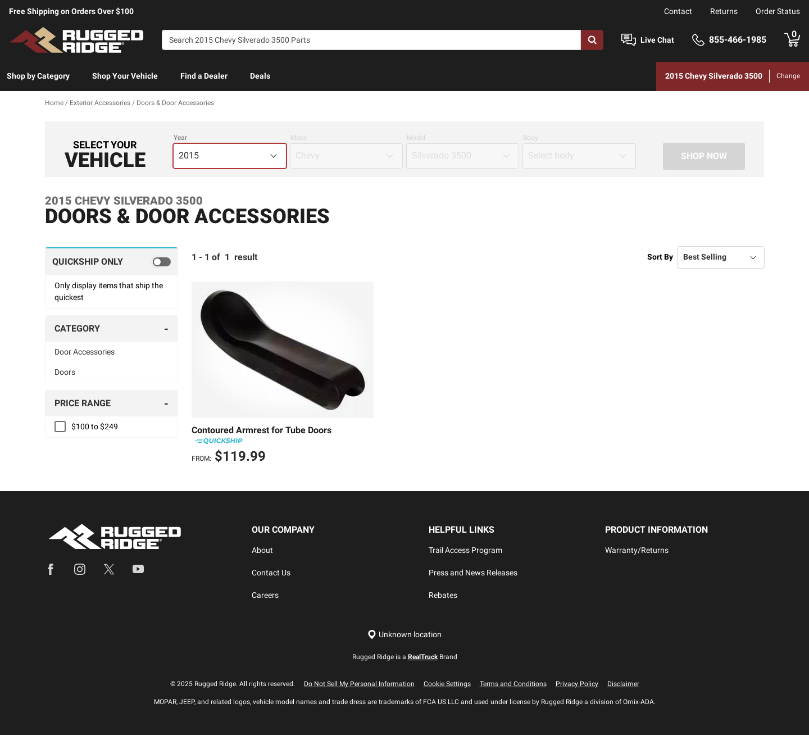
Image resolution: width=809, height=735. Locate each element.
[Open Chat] (628, 40)
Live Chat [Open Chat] (657, 40)
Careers (265, 595)
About (262, 550)
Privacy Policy (577, 684)
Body (530, 138)
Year (180, 138)
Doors (64, 372)
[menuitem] (38, 76)
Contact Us (271, 572)
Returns (724, 11)
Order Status (778, 11)
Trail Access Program (465, 550)
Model (416, 138)
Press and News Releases (473, 572)
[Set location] (404, 635)
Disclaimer (623, 684)
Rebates (443, 595)
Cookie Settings (447, 684)
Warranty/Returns (637, 550)
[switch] (112, 261)
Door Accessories (84, 351)
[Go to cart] (792, 40)
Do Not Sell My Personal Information (359, 684)
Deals (260, 75)
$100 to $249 (94, 426)
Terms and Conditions (513, 684)
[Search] (371, 40)
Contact (678, 11)
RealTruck (423, 657)
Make (298, 138)
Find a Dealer (204, 75)
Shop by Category (38, 75)
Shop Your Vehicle (125, 75)
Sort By (660, 256)
